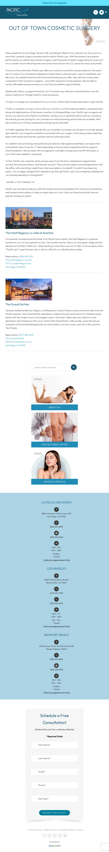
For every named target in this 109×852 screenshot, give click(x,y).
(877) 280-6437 (26, 334)
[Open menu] (106, 12)
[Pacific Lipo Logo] (16, 12)
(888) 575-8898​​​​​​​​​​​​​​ (56, 662)
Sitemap (80, 830)
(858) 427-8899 (56, 529)
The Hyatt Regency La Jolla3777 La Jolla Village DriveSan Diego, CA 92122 (18, 263)
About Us (54, 407)
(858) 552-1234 (26, 256)
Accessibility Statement (67, 830)
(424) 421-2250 (56, 595)
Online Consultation (55, 444)
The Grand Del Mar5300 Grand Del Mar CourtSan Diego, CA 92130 (18, 342)
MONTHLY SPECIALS (55, 481)
